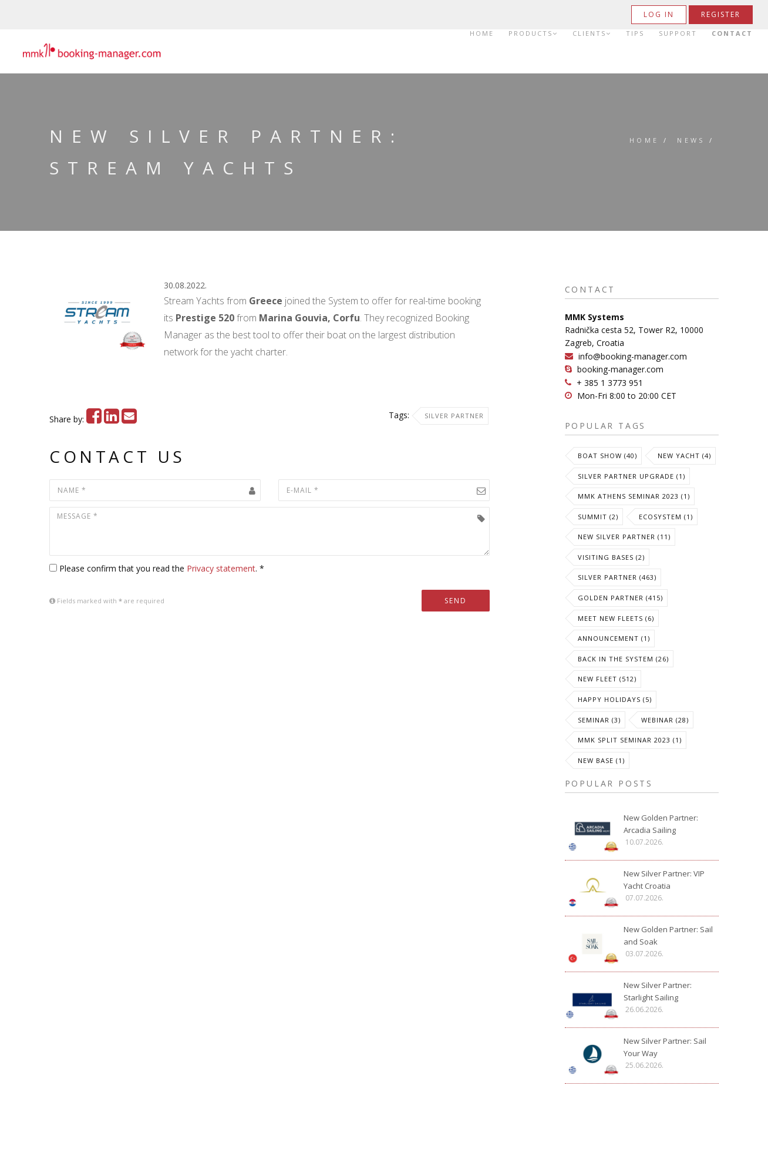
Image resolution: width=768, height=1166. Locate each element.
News (691, 140)
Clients (591, 33)
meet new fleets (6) (616, 618)
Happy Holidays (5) (615, 699)
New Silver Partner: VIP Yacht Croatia (664, 879)
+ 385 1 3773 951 (610, 382)
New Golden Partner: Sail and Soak (668, 935)
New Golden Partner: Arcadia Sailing (661, 823)
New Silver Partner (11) (624, 536)
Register (720, 14)
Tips (635, 33)
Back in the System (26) (623, 658)
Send (455, 601)
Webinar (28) (665, 719)
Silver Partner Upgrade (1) (631, 476)
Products (533, 33)
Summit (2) (598, 516)
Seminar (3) (599, 719)
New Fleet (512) (607, 678)
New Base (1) (601, 760)
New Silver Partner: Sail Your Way (665, 1047)
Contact (732, 33)
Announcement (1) (614, 638)
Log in (659, 14)
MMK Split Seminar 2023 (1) (630, 739)
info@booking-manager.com (632, 356)
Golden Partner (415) (620, 597)
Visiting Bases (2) (611, 557)
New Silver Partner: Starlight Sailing (658, 991)
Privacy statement (221, 568)
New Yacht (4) (684, 455)
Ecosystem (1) (666, 516)
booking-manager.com (620, 369)
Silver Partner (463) (617, 577)
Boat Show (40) (607, 455)
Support (678, 33)
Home (482, 33)
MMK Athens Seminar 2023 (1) (634, 496)
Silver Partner (454, 415)
